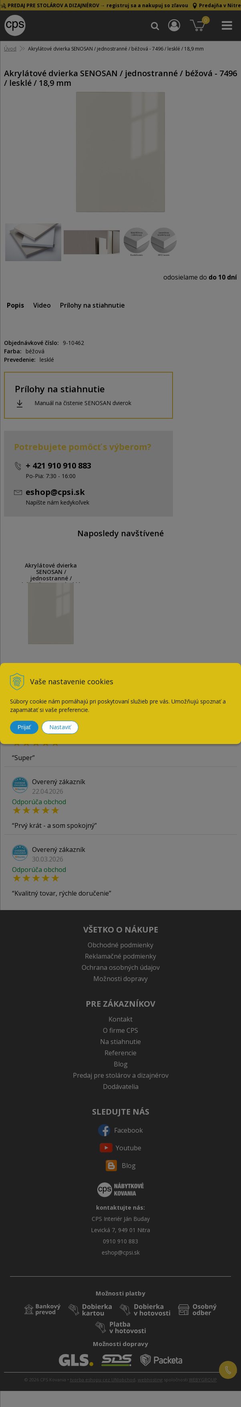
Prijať (24, 727)
